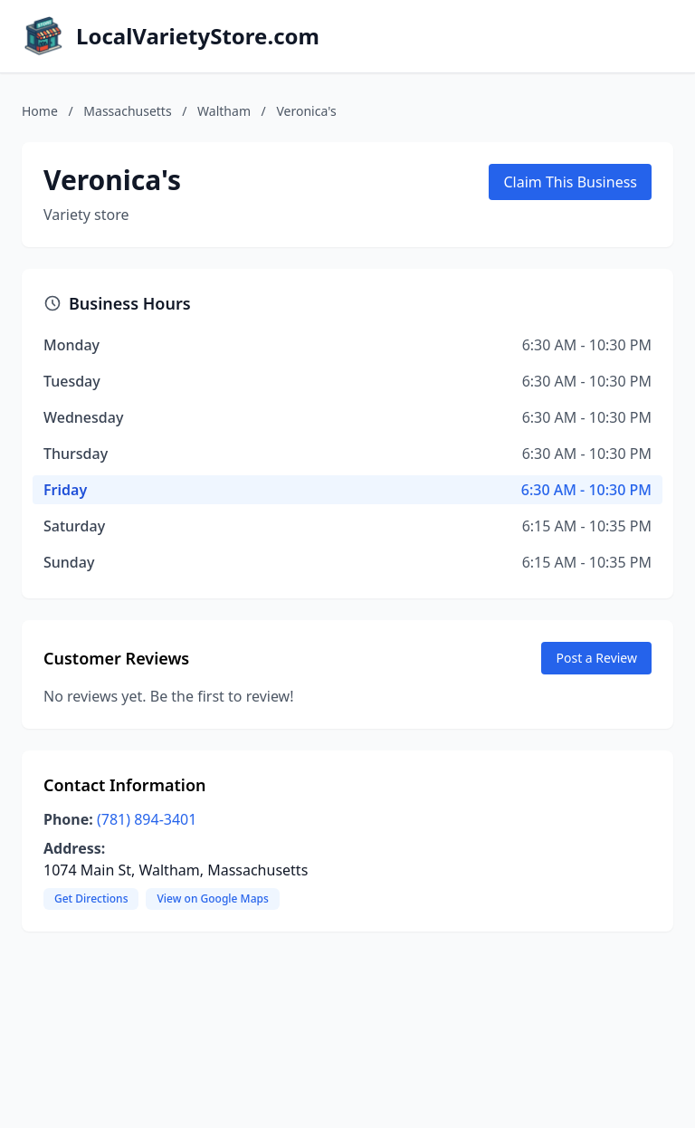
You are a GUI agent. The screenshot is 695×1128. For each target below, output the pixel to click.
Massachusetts (127, 110)
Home (40, 110)
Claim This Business (570, 182)
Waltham (224, 110)
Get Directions (91, 898)
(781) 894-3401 (146, 819)
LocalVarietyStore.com (197, 36)
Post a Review (596, 657)
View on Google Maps (212, 898)
